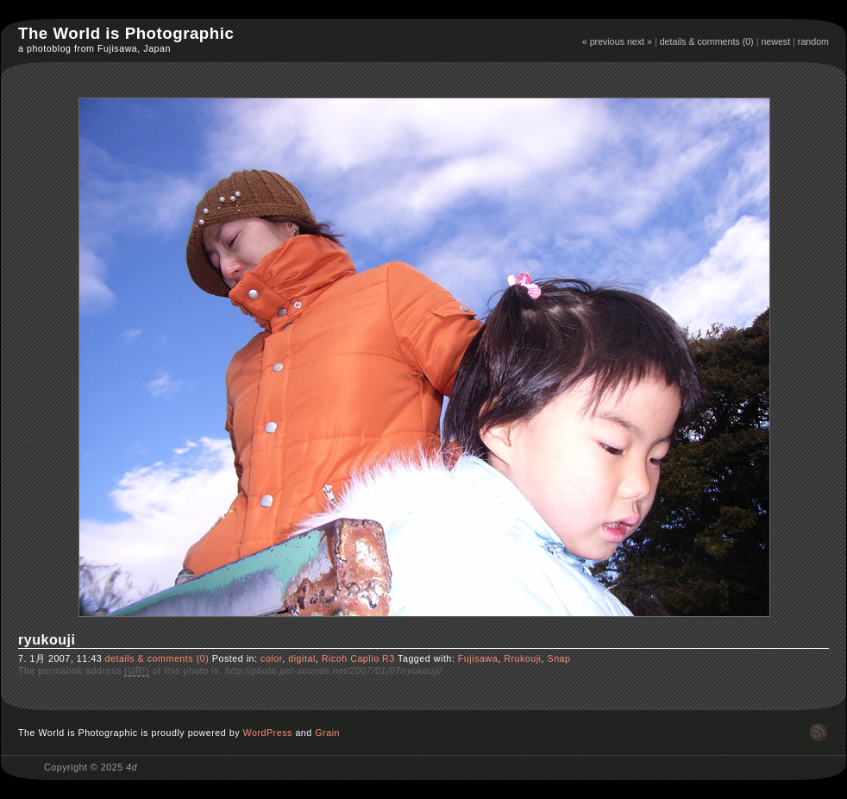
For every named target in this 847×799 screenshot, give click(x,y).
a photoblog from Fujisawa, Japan (94, 48)
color (271, 658)
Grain (327, 732)
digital (302, 658)
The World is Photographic (126, 33)
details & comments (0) (707, 41)
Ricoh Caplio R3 (358, 658)
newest (775, 41)
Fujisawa (478, 658)
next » (639, 41)
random (813, 41)
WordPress (267, 732)
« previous (603, 41)
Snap (559, 658)
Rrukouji (522, 658)
